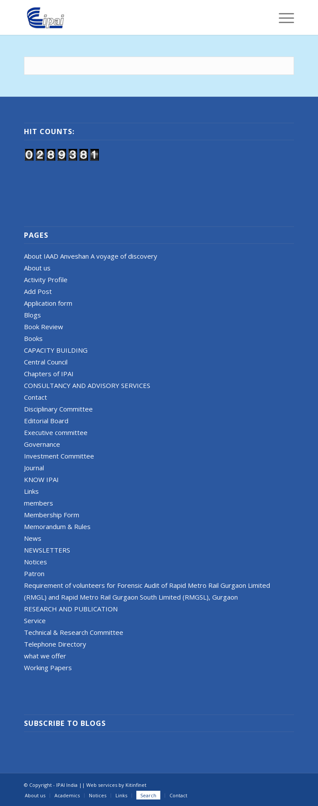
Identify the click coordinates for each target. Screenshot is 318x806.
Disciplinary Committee (58, 409)
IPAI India (67, 785)
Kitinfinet (135, 785)
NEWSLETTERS (47, 550)
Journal (34, 467)
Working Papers (48, 667)
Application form (48, 303)
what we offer (45, 655)
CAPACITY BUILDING (56, 350)
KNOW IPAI (41, 479)
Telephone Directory (55, 644)
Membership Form (51, 514)
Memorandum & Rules (57, 526)
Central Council (46, 361)
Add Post (38, 291)
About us (37, 267)
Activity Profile (46, 279)
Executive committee (56, 432)
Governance (42, 444)
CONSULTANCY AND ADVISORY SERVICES (87, 385)
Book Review (43, 326)
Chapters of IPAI (49, 373)
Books (33, 338)
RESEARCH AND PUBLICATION (71, 608)
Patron (34, 573)
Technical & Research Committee (73, 632)
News (32, 538)
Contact (35, 397)
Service (35, 620)
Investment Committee (59, 456)
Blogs (32, 314)
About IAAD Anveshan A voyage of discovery (90, 256)
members (38, 503)
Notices (35, 561)
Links (31, 491)
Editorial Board (46, 420)
